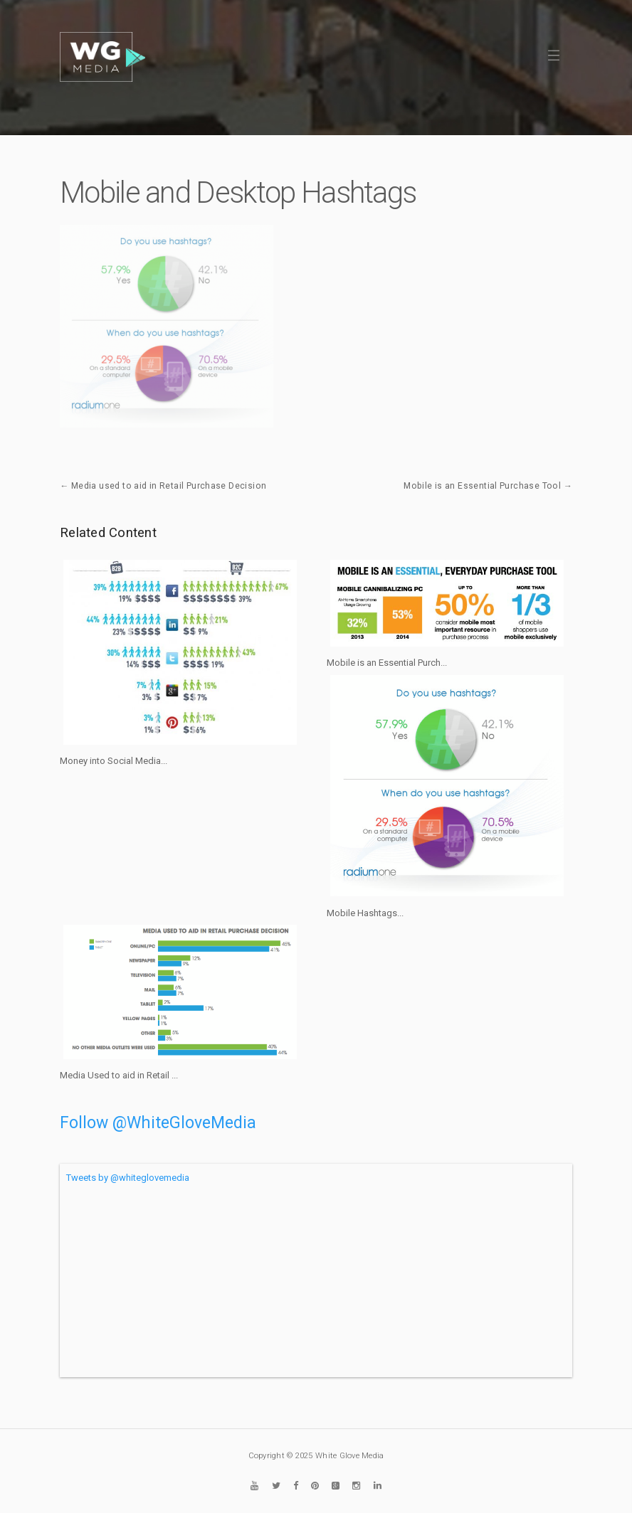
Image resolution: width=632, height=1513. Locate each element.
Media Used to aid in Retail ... (119, 1075)
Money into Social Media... (113, 760)
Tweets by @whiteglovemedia (127, 1177)
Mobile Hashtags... (365, 913)
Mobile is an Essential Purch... (387, 662)
